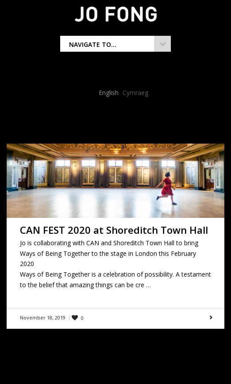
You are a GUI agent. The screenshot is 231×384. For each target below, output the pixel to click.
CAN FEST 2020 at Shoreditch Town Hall (114, 229)
